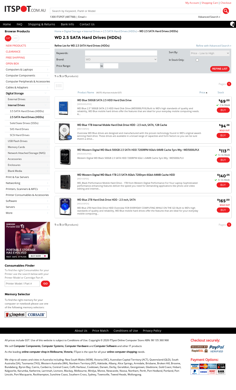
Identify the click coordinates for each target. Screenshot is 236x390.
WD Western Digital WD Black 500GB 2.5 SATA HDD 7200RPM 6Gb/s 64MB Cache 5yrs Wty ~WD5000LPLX (138, 150)
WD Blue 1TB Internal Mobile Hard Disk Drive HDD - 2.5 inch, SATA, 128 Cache (122, 125)
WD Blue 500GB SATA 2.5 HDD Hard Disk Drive (104, 100)
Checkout (226, 3)
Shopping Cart (210, 3)
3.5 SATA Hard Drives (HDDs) (27, 111)
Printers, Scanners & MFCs (22, 189)
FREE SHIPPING (15, 57)
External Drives (16, 99)
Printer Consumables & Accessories (27, 195)
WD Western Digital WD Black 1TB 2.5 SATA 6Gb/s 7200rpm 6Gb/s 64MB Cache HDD (126, 175)
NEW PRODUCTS (16, 45)
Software (11, 201)
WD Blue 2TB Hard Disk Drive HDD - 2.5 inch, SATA (106, 199)
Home (7, 24)
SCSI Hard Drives (20, 135)
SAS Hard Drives (19, 129)
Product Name (86, 92)
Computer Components (20, 75)
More (9, 213)
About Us (81, 331)
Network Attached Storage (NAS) (26, 153)
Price (203, 92)
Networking (13, 183)
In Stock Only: (184, 60)
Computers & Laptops (19, 69)
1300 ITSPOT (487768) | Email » (68, 17)
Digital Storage (72, 31)
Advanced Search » (209, 17)
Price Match (100, 331)
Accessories (15, 159)
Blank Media (15, 171)
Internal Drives (92, 31)
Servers (10, 207)
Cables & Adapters (17, 87)
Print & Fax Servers (17, 177)
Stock (221, 92)
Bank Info (67, 24)
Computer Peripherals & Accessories (28, 81)
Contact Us (87, 24)
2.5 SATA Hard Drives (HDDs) (120, 31)
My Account (192, 3)
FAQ (19, 24)
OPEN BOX (12, 63)
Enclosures (14, 165)
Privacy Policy (152, 331)
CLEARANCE (13, 51)
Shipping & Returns (41, 24)
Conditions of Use (126, 331)
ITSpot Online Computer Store (127, 340)
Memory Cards (16, 147)
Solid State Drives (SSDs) (24, 123)
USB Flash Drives (17, 141)
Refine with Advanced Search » (213, 45)
